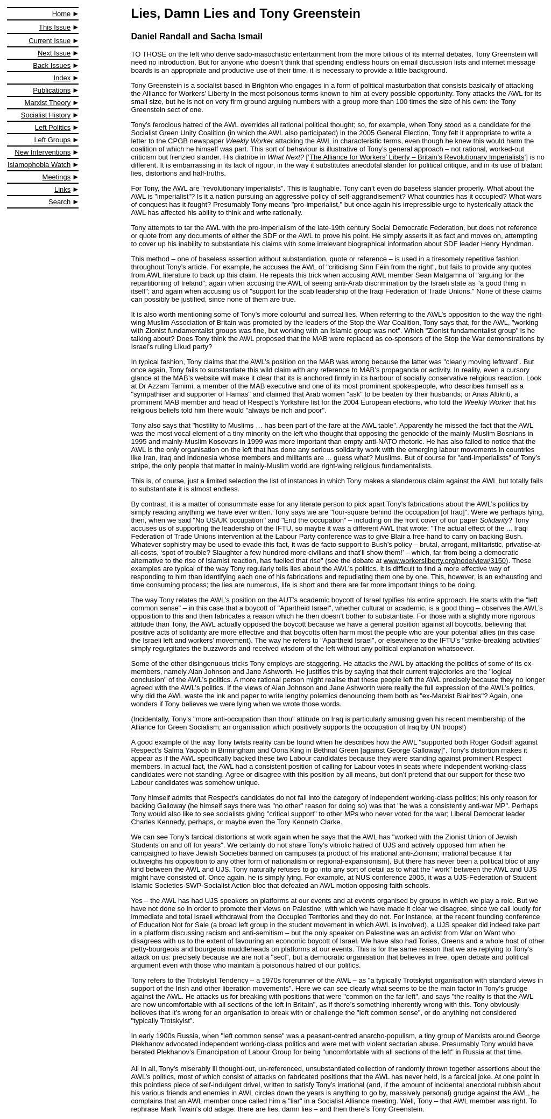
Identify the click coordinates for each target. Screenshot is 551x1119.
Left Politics (52, 127)
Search (59, 202)
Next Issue (54, 53)
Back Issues (51, 65)
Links (62, 189)
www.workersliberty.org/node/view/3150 (445, 561)
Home (61, 14)
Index (62, 78)
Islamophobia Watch (39, 165)
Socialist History (45, 115)
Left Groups (52, 140)
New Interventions (42, 152)
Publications (51, 90)
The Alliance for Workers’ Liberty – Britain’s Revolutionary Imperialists (416, 157)
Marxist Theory (48, 103)
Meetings (57, 177)
